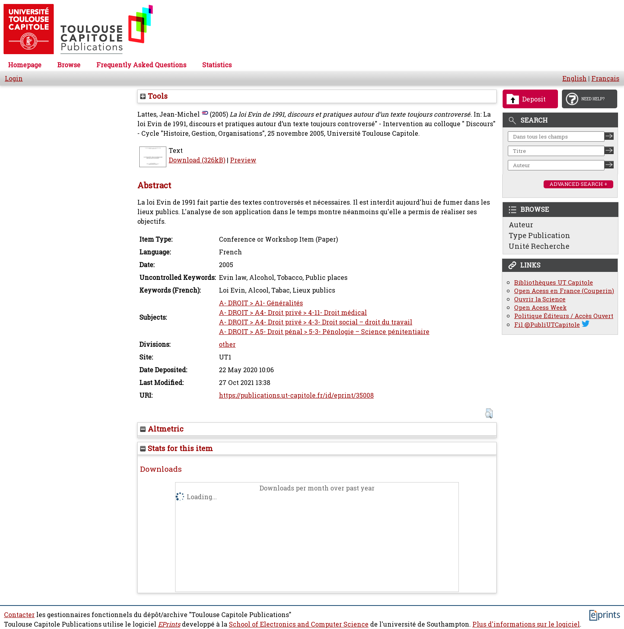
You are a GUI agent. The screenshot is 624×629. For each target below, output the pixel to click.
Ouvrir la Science (540, 299)
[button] (489, 413)
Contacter (19, 614)
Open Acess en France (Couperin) (564, 291)
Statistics (217, 65)
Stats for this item (176, 448)
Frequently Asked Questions (141, 65)
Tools (154, 96)
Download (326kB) (197, 160)
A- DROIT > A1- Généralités (261, 303)
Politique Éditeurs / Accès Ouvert (563, 316)
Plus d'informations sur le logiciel (526, 624)
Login (14, 78)
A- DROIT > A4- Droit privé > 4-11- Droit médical (293, 312)
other (227, 344)
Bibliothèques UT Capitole (553, 282)
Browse (68, 65)
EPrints (169, 624)
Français (605, 78)
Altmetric (161, 429)
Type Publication (539, 235)
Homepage (24, 65)
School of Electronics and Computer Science (299, 624)
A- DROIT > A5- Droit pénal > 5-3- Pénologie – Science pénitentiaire (324, 331)
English (574, 78)
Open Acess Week (540, 307)
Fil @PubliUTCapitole (547, 324)
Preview (243, 160)
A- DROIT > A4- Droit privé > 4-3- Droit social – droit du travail (315, 322)
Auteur (521, 224)
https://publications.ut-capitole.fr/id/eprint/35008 (296, 395)
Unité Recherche (539, 246)
